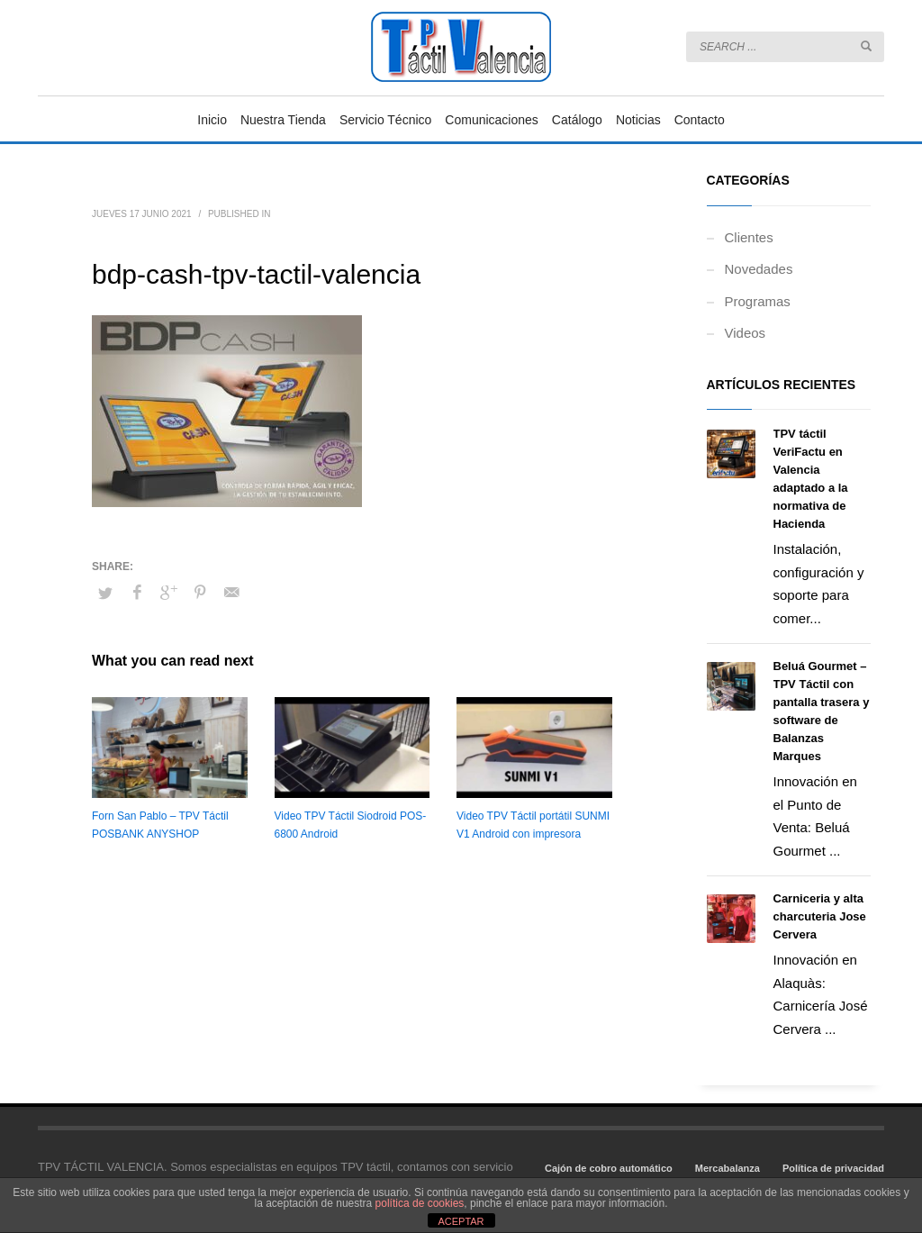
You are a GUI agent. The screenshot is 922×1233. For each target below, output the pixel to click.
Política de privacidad (833, 1168)
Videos (745, 332)
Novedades (759, 269)
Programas (758, 301)
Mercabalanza (727, 1168)
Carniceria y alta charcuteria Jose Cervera (819, 916)
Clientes (749, 237)
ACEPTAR (461, 1221)
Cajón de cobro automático (609, 1168)
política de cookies (420, 1203)
